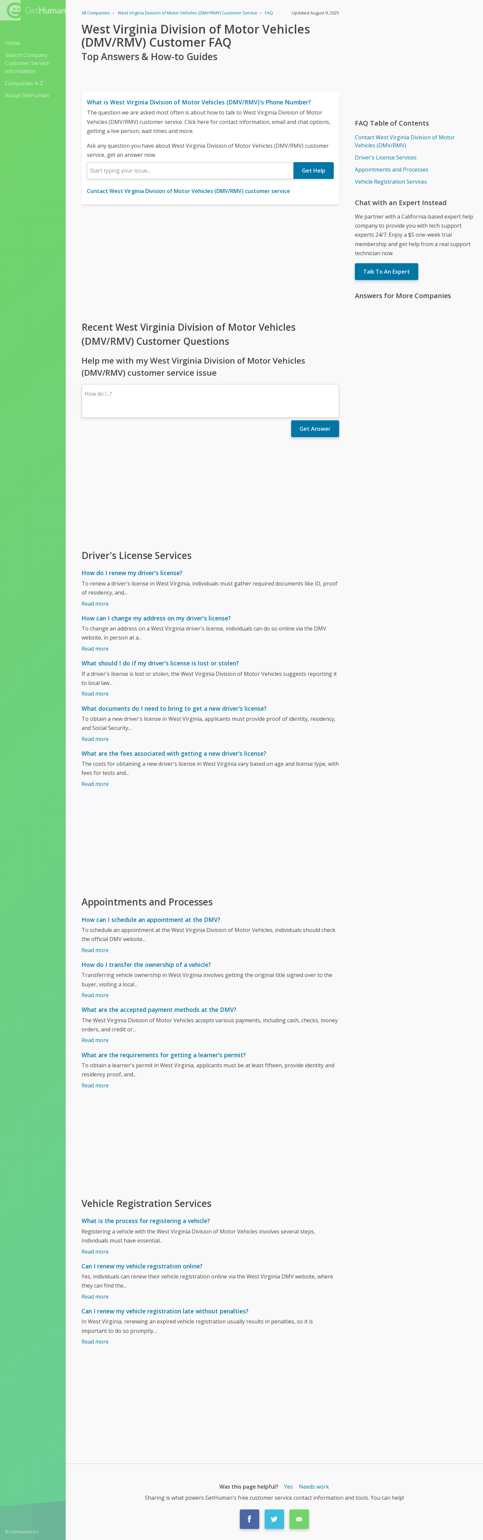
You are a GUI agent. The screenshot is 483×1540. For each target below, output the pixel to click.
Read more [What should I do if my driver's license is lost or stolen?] (95, 693)
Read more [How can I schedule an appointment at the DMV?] (95, 950)
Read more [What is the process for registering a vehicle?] (95, 1251)
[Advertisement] (210, 262)
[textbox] (190, 170)
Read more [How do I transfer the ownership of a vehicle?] (95, 995)
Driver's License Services (386, 157)
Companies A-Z (24, 83)
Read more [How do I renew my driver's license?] (95, 603)
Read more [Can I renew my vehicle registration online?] (95, 1296)
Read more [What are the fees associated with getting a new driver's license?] (95, 784)
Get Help (313, 170)
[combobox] (190, 170)
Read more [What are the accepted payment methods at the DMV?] (95, 1040)
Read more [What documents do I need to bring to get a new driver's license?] (95, 739)
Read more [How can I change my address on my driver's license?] (95, 648)
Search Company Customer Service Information (27, 63)
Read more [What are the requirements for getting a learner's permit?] (95, 1085)
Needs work (314, 1486)
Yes (288, 1486)
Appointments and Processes (391, 169)
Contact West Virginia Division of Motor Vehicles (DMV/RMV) (405, 141)
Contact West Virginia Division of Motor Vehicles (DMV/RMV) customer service (188, 191)
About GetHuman (27, 95)
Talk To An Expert (386, 271)
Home (12, 43)
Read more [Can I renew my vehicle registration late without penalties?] (95, 1341)
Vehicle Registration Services (391, 181)
